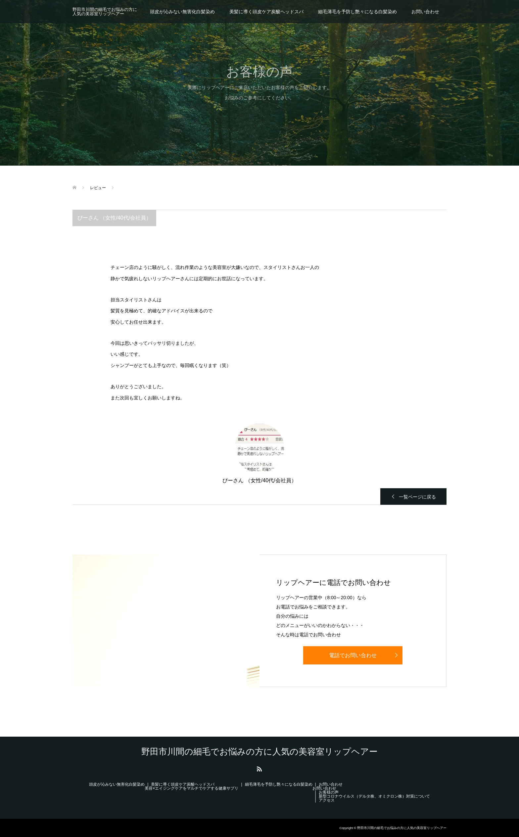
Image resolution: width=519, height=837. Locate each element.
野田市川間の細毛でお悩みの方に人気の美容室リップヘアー (104, 11)
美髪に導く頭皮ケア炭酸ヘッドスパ (266, 11)
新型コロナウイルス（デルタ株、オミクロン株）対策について (374, 796)
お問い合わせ (425, 11)
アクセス (327, 800)
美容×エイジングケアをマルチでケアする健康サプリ (191, 788)
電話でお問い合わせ (353, 655)
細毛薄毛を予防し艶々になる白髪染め (357, 11)
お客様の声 (329, 792)
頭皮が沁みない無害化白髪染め (182, 11)
